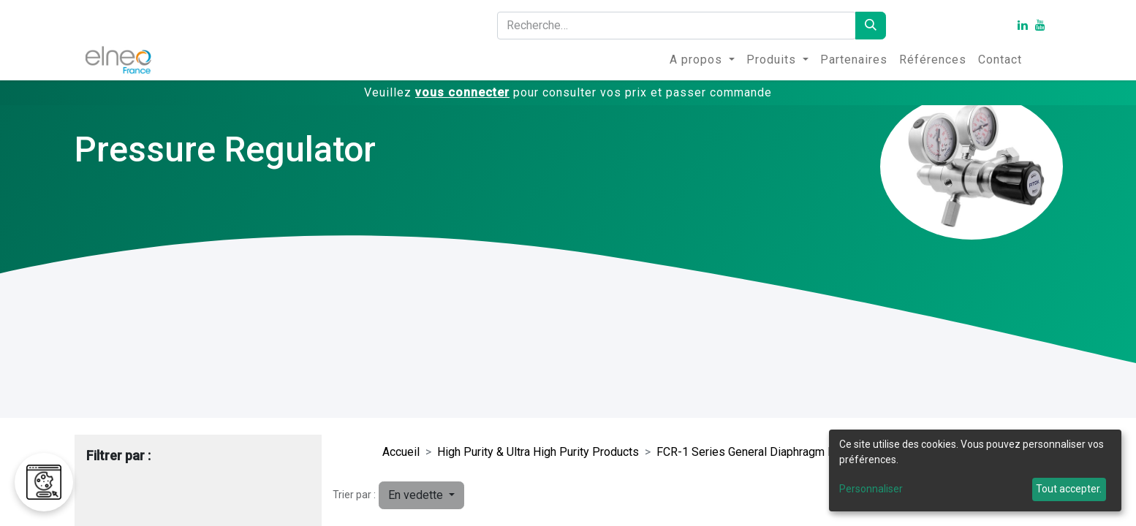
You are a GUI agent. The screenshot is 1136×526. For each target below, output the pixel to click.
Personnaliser (871, 489)
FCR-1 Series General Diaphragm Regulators (769, 452)
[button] (421, 495)
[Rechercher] (870, 25)
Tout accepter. (1069, 489)
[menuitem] (702, 60)
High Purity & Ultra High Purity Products (538, 452)
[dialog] (975, 470)
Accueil (401, 452)
